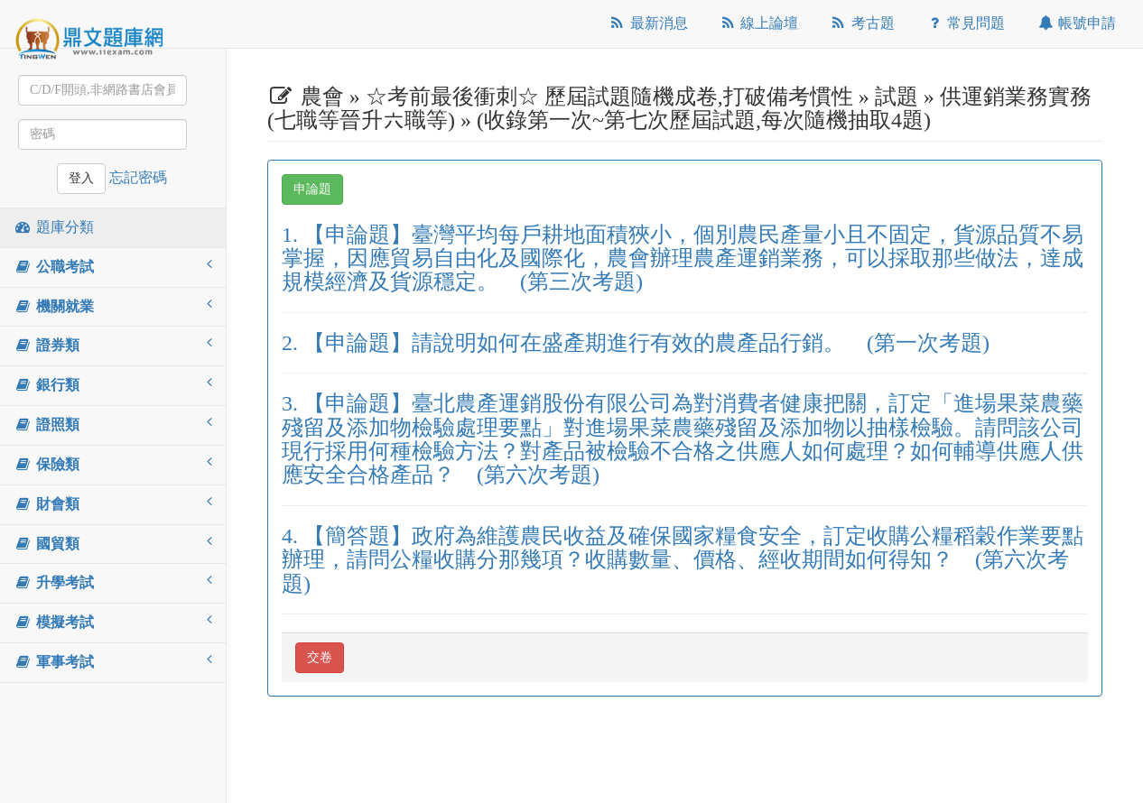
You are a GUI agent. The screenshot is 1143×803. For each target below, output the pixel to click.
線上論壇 (759, 23)
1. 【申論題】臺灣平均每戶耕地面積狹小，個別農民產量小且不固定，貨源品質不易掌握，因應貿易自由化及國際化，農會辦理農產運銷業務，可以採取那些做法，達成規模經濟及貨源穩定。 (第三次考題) (682, 258)
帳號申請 (1076, 23)
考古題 (862, 23)
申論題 (312, 189)
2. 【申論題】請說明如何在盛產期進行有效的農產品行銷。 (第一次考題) (636, 343)
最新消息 (648, 23)
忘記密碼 (138, 177)
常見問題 (965, 23)
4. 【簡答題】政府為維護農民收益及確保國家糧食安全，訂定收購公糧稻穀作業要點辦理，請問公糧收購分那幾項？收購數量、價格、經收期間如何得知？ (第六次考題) (682, 559)
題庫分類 (54, 227)
